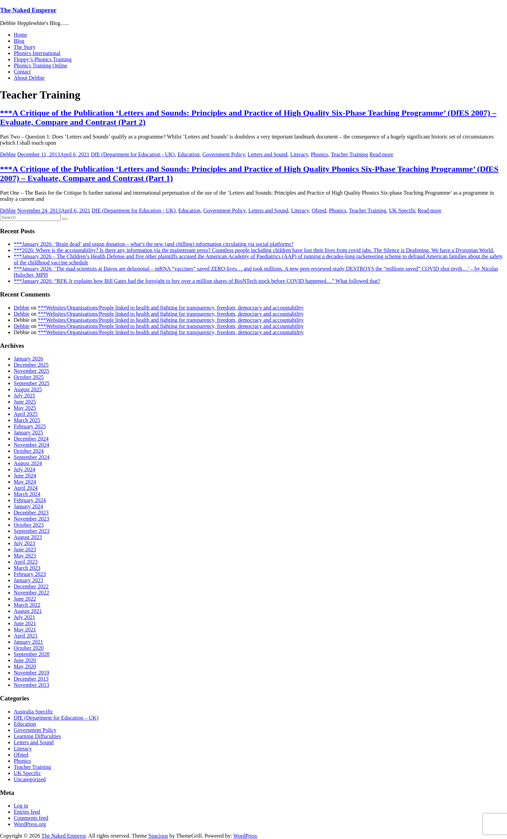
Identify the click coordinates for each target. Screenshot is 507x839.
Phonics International (37, 53)
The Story (25, 47)
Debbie (8, 154)
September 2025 (31, 383)
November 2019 (31, 673)
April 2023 (26, 562)
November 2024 (31, 445)
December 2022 (31, 586)
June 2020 (25, 660)
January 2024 (28, 506)
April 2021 (26, 636)
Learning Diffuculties (37, 736)
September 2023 (31, 531)
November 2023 (31, 519)
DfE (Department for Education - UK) (133, 154)
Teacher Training (349, 154)
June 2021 (25, 623)
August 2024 (28, 463)
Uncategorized (30, 779)
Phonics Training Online (40, 65)
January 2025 (28, 432)
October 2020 (29, 648)
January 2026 (28, 359)
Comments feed (31, 818)
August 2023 (28, 537)
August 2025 (28, 389)
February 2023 (30, 574)
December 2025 (31, 365)
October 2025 (29, 377)
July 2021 (24, 617)
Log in (21, 806)
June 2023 (25, 549)
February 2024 (30, 500)
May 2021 (25, 629)
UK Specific (402, 210)
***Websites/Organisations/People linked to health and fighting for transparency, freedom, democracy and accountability (171, 308)
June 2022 (25, 599)
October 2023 (29, 525)
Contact (22, 72)
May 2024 (25, 482)
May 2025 (25, 408)
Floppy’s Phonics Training (43, 59)
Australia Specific (33, 712)
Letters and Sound (267, 154)
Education (188, 154)
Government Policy (223, 154)
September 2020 (31, 654)
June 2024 (25, 476)
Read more (381, 154)
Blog (19, 41)
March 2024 (27, 494)
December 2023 (31, 512)
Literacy (299, 154)
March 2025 (27, 420)
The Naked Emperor (28, 10)
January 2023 (28, 580)
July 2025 (24, 395)
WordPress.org (30, 824)
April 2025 (26, 414)
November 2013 (31, 685)
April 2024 (26, 488)
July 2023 (24, 543)
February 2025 (30, 426)
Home (20, 35)
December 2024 (31, 439)
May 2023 (25, 556)
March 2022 (27, 605)
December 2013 (31, 679)
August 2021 (28, 611)
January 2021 (28, 642)
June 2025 (25, 402)
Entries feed (27, 812)
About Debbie (29, 78)
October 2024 (29, 451)
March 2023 (27, 568)
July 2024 (24, 469)
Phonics (319, 154)
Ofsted (319, 210)
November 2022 (31, 592)
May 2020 (25, 666)
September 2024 (31, 457)
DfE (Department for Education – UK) (56, 718)
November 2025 (31, 371)
